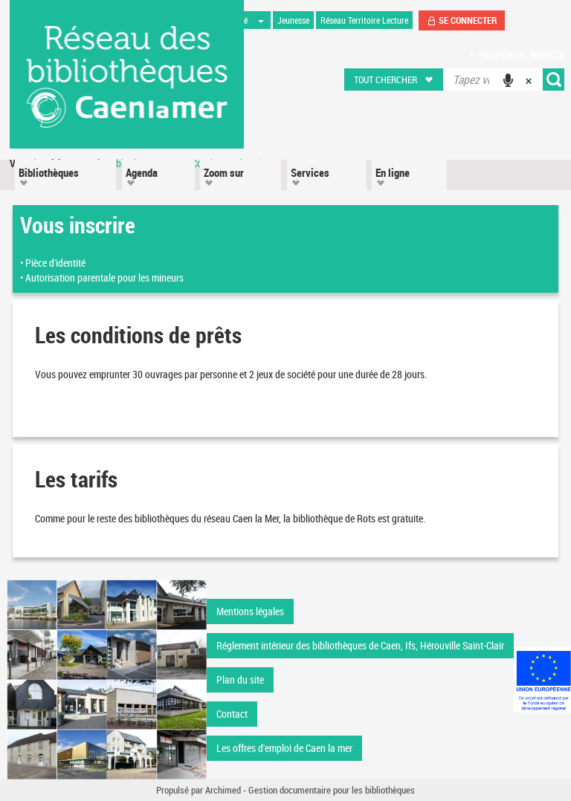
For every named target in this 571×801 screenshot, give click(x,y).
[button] (394, 79)
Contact (232, 714)
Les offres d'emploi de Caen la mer (284, 748)
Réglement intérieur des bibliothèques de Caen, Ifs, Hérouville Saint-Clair (360, 645)
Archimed (223, 790)
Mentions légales (250, 611)
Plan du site (240, 679)
